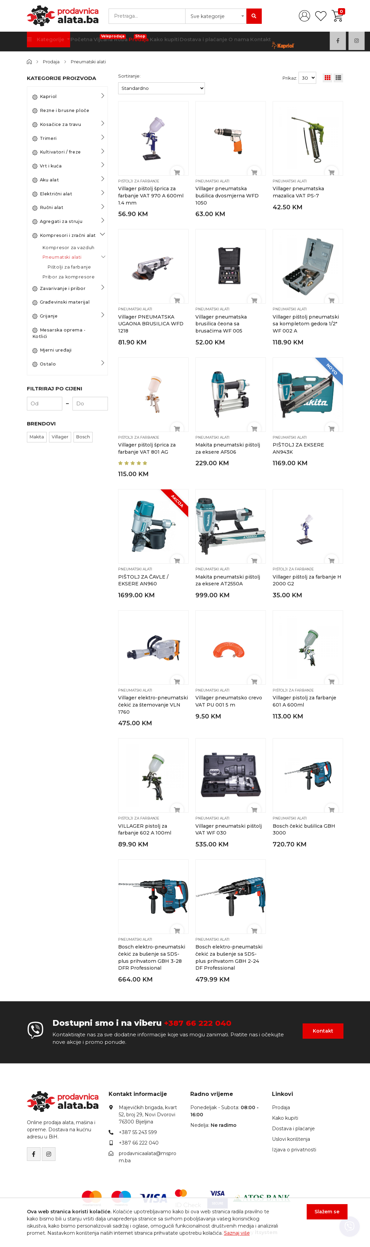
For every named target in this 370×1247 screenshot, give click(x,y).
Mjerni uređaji (52, 350)
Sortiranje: (129, 76)
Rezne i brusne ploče (61, 110)
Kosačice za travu (56, 124)
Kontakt (259, 41)
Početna (80, 41)
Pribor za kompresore (69, 276)
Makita (37, 436)
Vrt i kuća (47, 166)
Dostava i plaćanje (202, 41)
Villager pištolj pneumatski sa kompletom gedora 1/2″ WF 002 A (306, 323)
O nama (236, 41)
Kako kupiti (164, 41)
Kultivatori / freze (56, 152)
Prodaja (137, 39)
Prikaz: (290, 78)
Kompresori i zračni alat (64, 235)
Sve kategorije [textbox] (208, 16)
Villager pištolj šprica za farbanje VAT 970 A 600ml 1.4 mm (151, 195)
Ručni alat (48, 207)
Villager (60, 436)
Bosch (83, 436)
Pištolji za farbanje (69, 267)
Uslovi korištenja (291, 1136)
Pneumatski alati (91, 61)
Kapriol (44, 96)
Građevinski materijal (61, 302)
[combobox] (215, 16)
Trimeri (44, 138)
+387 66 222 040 (199, 1020)
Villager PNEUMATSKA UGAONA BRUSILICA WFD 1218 (151, 323)
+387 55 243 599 (138, 1130)
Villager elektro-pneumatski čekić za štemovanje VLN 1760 (153, 703)
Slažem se (322, 1216)
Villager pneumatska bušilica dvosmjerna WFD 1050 (227, 195)
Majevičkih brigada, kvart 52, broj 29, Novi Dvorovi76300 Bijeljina (148, 1112)
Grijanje (45, 316)
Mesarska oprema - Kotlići (59, 333)
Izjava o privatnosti (294, 1147)
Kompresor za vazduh (69, 247)
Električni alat (52, 193)
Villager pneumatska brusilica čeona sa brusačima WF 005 (221, 323)
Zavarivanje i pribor (59, 288)
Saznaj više (237, 1233)
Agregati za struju (57, 221)
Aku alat (45, 180)
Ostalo (44, 364)
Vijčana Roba (109, 39)
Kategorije (46, 41)
